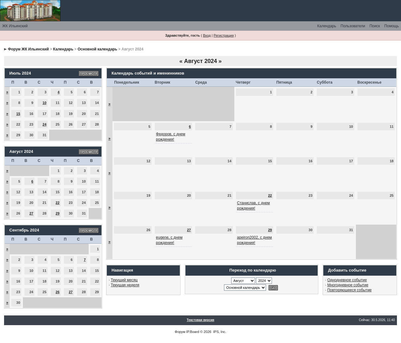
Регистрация (224, 35)
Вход (207, 35)
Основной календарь (97, 49)
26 (58, 292)
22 (58, 203)
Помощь (391, 26)
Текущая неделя (125, 285)
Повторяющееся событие (349, 290)
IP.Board (192, 332)
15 (18, 114)
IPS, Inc (219, 332)
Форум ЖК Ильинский (28, 49)
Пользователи (353, 26)
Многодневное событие (347, 285)
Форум (180, 332)
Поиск (374, 26)
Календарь (326, 26)
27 (31, 213)
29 (58, 213)
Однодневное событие (347, 280)
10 (44, 103)
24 (44, 124)
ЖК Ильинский (15, 26)
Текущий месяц (124, 280)
